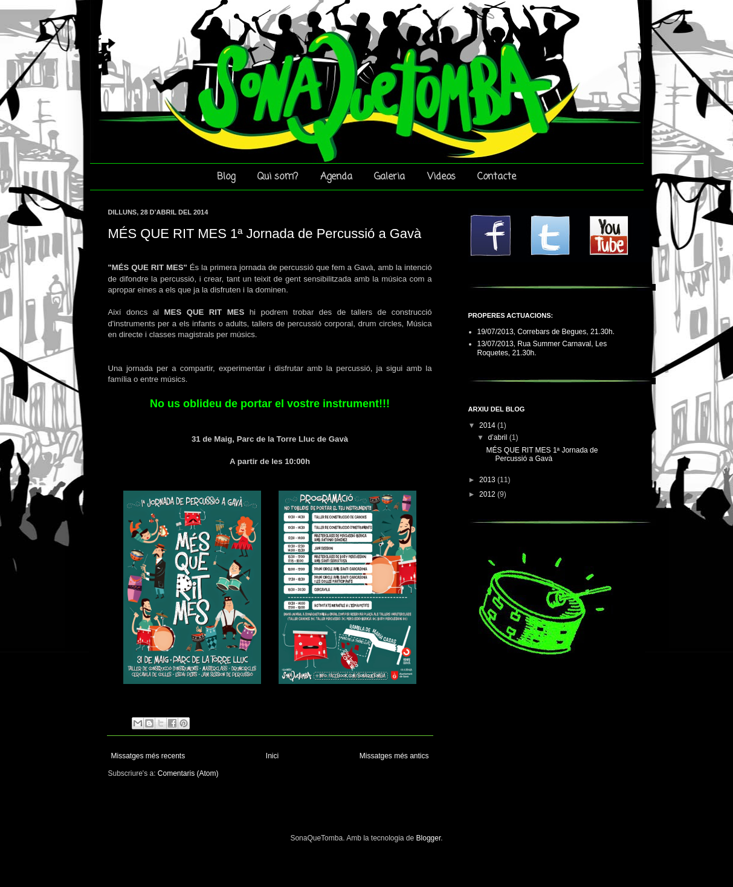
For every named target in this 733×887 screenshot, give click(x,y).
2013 (488, 480)
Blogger (428, 838)
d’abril (498, 437)
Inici (272, 756)
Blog (226, 177)
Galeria (389, 177)
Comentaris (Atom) (188, 773)
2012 (488, 494)
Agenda (336, 177)
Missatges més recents (148, 756)
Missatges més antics (394, 756)
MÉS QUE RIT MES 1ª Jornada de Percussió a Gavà (265, 233)
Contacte (496, 177)
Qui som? (277, 177)
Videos (441, 177)
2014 (488, 425)
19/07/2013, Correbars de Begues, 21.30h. (546, 331)
